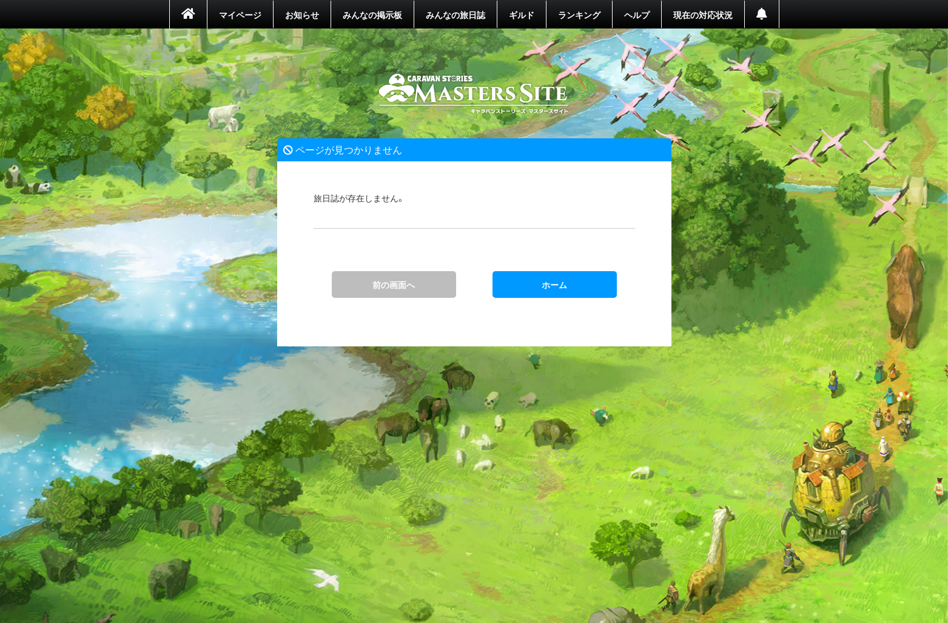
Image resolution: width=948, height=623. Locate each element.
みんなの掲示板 (372, 14)
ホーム (474, 94)
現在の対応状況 (703, 14)
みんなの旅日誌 (455, 14)
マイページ (240, 14)
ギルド (521, 14)
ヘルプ (637, 14)
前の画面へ (393, 284)
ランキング (579, 14)
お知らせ (302, 14)
